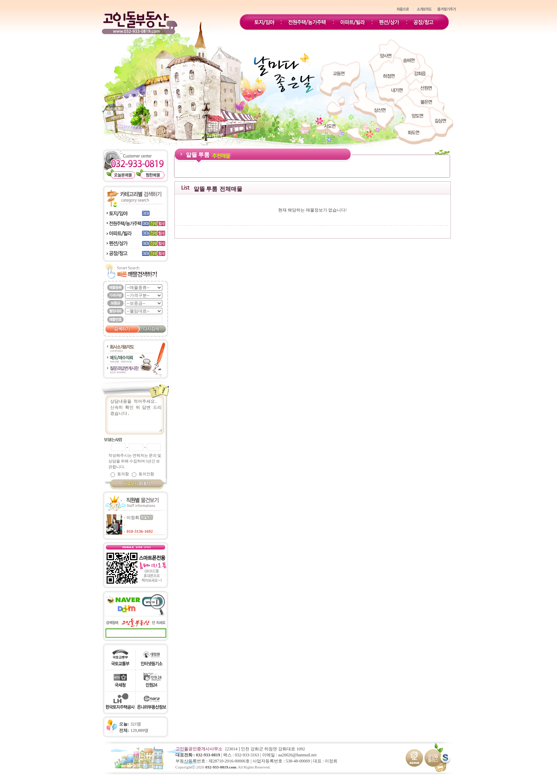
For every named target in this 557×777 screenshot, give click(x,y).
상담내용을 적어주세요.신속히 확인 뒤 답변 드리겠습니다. (138, 415)
